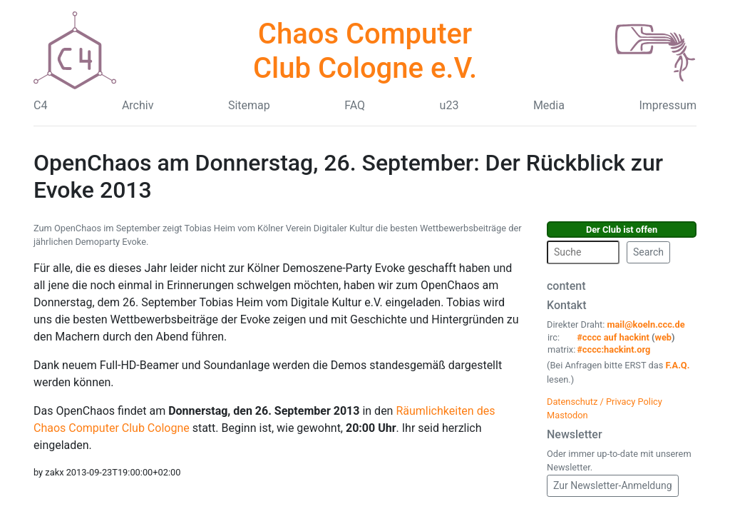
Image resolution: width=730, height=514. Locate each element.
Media (549, 105)
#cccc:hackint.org (613, 349)
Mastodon (567, 415)
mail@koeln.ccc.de (645, 324)
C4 (40, 105)
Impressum (667, 105)
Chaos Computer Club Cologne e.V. (365, 51)
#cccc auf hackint (613, 337)
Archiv (138, 105)
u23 (449, 105)
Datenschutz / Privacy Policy (604, 401)
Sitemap (249, 105)
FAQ (354, 105)
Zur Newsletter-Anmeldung (612, 485)
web (663, 337)
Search (648, 252)
